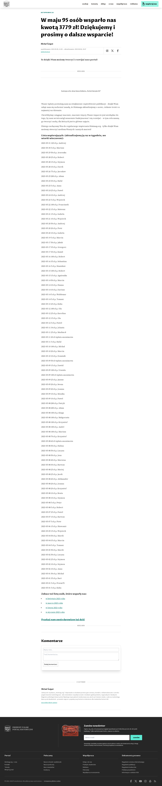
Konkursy (47, 770)
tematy (94, 4)
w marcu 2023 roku (54, 603)
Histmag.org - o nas (11, 762)
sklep (103, 4)
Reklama (85, 767)
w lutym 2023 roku (54, 607)
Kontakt (7, 765)
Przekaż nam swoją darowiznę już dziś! (63, 619)
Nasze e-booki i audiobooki (52, 762)
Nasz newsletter (49, 767)
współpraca (121, 4)
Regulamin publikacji (128, 765)
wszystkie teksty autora (49, 703)
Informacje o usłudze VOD (130, 772)
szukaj (85, 4)
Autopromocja (47, 12)
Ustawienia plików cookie (52, 781)
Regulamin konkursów (129, 767)
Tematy (7, 767)
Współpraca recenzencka (91, 772)
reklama (134, 4)
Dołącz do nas (87, 762)
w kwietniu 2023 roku (55, 598)
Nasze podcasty (49, 765)
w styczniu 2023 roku (55, 612)
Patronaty (86, 770)
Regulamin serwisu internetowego (133, 762)
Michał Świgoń (47, 44)
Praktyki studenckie (89, 765)
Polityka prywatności (128, 770)
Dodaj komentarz (50, 664)
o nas (111, 4)
